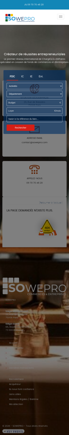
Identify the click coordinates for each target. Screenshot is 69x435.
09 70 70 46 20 (34, 5)
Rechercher (20, 127)
